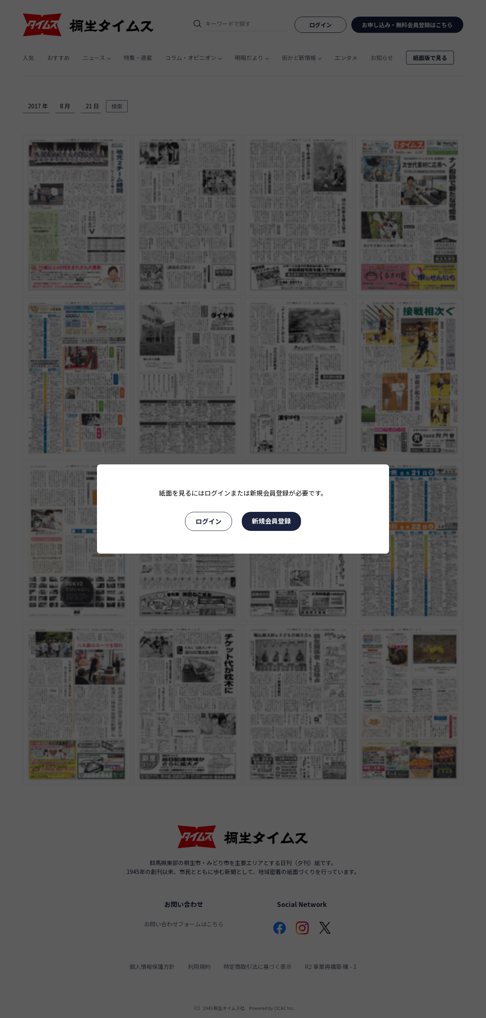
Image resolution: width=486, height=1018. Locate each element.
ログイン (208, 521)
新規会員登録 (271, 521)
